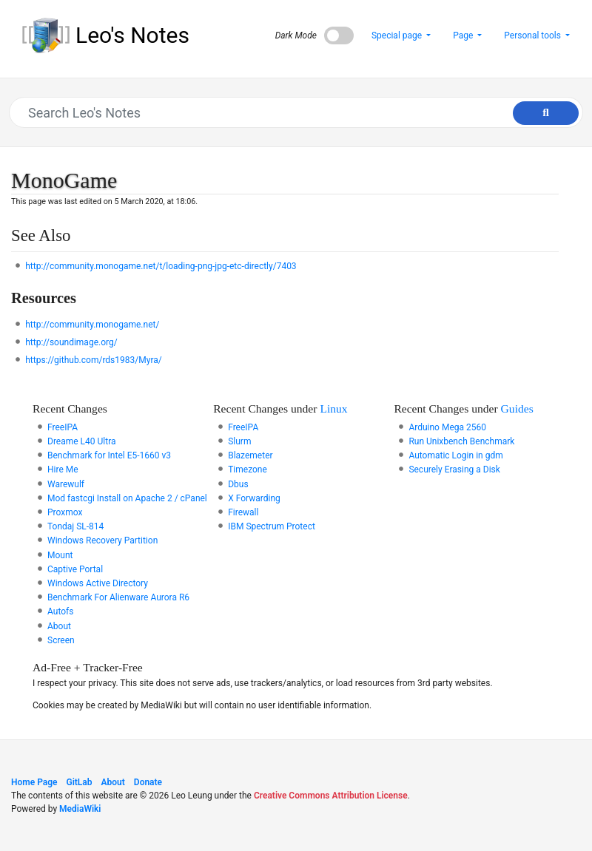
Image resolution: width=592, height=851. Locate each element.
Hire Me (62, 469)
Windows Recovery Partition (102, 540)
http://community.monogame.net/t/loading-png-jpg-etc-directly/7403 (160, 266)
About (59, 626)
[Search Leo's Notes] (289, 112)
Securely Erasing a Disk (454, 469)
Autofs (60, 611)
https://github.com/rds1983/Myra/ (93, 360)
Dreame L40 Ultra (81, 441)
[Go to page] (546, 113)
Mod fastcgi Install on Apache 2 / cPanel (127, 498)
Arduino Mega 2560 (447, 427)
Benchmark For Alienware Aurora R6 (118, 597)
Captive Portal (75, 569)
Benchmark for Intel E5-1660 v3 (109, 455)
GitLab (79, 782)
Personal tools (533, 35)
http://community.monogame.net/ (92, 324)
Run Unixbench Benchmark (461, 441)
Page (464, 35)
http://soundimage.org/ (71, 342)
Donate (148, 782)
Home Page (34, 782)
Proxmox (64, 512)
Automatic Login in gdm (455, 455)
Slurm (239, 441)
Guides (517, 408)
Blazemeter (250, 455)
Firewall (243, 512)
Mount (60, 555)
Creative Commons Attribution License (331, 795)
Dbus (238, 484)
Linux (333, 408)
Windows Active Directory (97, 583)
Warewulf (65, 484)
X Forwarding (254, 498)
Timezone (247, 469)
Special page (397, 35)
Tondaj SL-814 (75, 526)
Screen (61, 640)
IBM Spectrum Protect (271, 526)
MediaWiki (80, 809)
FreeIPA (62, 427)
